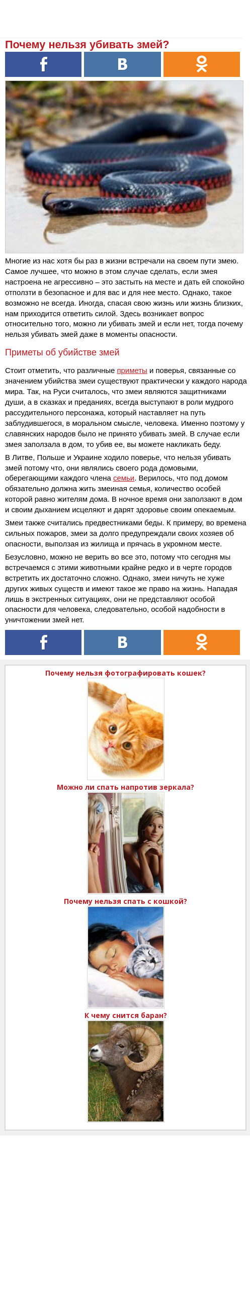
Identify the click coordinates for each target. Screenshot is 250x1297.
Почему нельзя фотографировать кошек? (125, 673)
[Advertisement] (125, 1206)
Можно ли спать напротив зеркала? (125, 787)
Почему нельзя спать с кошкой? (125, 901)
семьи (123, 478)
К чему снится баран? (126, 1015)
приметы (132, 370)
